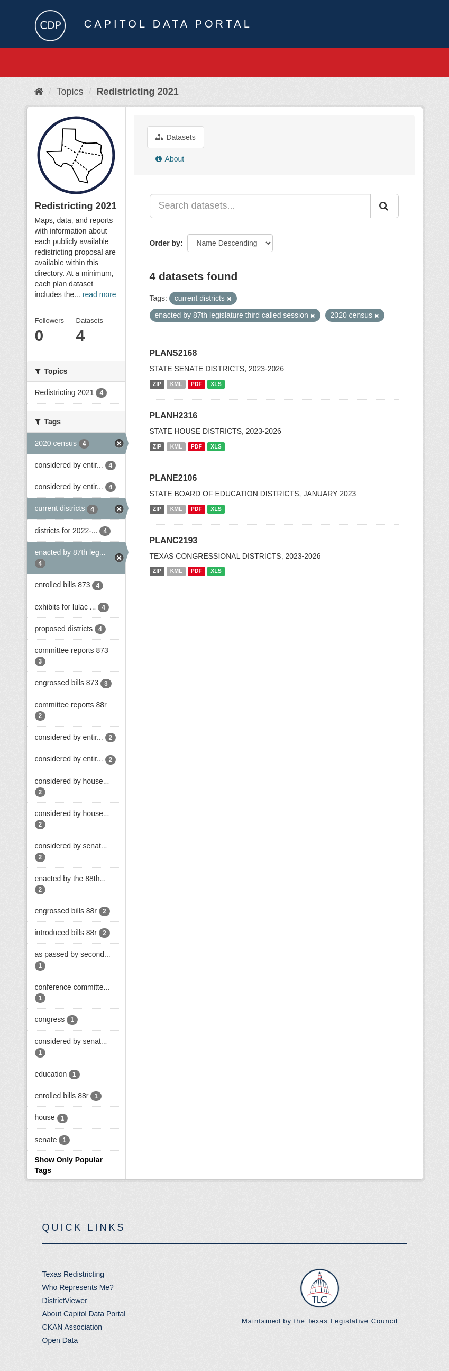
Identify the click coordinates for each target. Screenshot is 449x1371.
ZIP (157, 384)
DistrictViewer (64, 1300)
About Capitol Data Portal (84, 1314)
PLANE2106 (173, 477)
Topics (70, 91)
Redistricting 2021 (138, 91)
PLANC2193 (174, 540)
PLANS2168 (173, 352)
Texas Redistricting (73, 1274)
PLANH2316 (174, 415)
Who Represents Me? (78, 1287)
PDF (196, 384)
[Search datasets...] (260, 206)
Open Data (60, 1340)
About (170, 159)
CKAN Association (72, 1327)
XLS (215, 384)
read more (99, 294)
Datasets (175, 137)
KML (176, 384)
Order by (165, 243)
